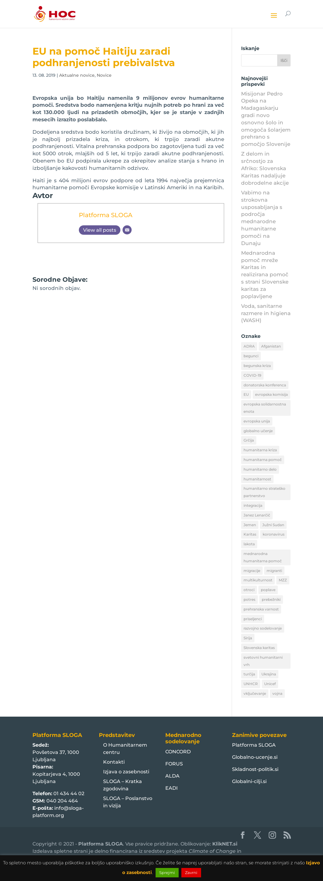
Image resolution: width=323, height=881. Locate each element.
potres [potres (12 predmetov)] (249, 599)
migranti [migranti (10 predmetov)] (274, 570)
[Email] (127, 229)
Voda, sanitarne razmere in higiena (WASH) (266, 313)
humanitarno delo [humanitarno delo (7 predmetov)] (260, 469)
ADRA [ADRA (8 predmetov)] (249, 346)
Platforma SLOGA (106, 215)
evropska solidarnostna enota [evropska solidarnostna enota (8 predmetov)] (265, 408)
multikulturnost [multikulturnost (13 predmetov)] (258, 580)
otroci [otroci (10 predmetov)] (249, 589)
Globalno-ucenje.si (255, 757)
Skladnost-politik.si (255, 769)
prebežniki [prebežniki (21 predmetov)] (271, 599)
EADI (171, 788)
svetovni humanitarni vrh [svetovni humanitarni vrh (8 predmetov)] (263, 661)
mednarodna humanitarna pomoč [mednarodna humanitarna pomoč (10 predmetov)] (263, 557)
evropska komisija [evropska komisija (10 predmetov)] (271, 394)
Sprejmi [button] (167, 872)
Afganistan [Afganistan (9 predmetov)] (271, 346)
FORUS (174, 764)
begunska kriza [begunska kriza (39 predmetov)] (257, 365)
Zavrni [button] (191, 872)
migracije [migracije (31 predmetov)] (252, 570)
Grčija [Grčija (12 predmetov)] (249, 440)
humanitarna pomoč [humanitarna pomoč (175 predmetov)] (263, 459)
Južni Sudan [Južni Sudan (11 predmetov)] (273, 525)
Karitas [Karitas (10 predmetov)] (250, 534)
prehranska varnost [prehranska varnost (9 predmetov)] (261, 609)
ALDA (172, 776)
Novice (104, 75)
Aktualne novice (77, 75)
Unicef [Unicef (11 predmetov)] (270, 683)
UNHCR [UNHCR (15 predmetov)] (251, 683)
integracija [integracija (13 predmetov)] (253, 505)
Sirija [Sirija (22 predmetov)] (248, 638)
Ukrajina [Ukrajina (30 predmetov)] (268, 674)
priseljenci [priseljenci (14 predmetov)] (253, 619)
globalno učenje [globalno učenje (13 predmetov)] (258, 431)
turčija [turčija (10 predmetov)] (249, 674)
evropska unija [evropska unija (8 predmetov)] (257, 421)
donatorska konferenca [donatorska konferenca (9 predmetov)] (265, 385)
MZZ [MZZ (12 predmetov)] (283, 580)
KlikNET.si (224, 844)
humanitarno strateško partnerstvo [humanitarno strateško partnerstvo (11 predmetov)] (264, 492)
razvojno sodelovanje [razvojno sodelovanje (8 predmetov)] (263, 628)
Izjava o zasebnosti (126, 772)
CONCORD (178, 752)
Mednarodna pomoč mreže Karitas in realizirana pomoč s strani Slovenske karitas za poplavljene (264, 274)
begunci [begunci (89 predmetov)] (251, 356)
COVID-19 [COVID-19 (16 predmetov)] (252, 375)
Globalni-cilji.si (249, 781)
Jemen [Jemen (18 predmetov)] (250, 525)
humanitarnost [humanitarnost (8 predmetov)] (257, 479)
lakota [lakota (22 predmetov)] (249, 544)
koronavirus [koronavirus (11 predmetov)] (273, 534)
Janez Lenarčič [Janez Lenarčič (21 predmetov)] (257, 515)
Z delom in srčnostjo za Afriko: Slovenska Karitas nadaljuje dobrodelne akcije (265, 168)
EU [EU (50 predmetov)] (246, 394)
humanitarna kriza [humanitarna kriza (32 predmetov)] (260, 450)
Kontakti (114, 762)
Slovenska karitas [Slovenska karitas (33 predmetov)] (259, 647)
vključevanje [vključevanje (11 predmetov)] (255, 693)
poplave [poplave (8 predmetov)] (268, 589)
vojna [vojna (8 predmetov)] (277, 693)
